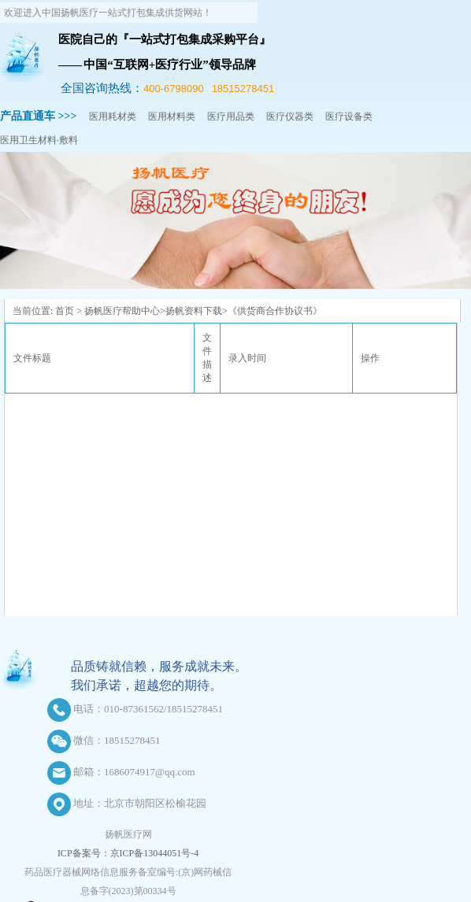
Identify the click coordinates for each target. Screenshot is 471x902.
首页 (64, 310)
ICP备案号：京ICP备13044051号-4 (127, 853)
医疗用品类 (230, 116)
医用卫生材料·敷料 (39, 140)
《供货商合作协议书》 (275, 310)
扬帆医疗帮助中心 (122, 310)
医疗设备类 (349, 116)
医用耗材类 (112, 116)
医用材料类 (171, 116)
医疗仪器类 (289, 116)
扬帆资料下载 (193, 310)
